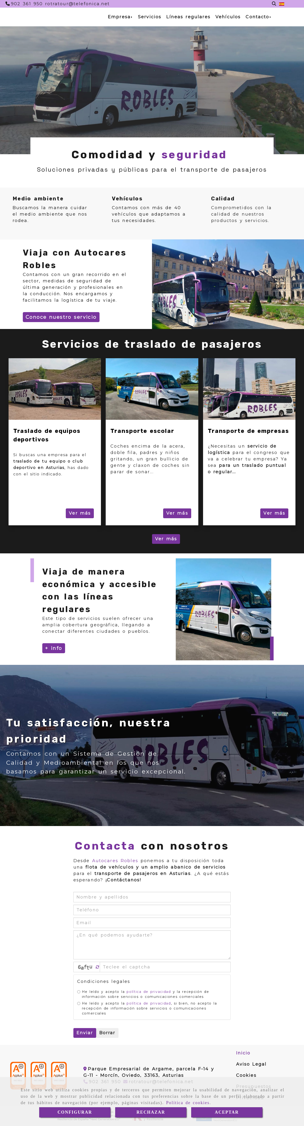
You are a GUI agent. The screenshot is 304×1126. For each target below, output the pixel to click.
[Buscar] (274, 4)
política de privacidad (149, 992)
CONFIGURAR (74, 1112)
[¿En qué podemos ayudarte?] (152, 944)
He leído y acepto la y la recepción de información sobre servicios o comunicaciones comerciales (143, 994)
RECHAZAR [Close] (151, 1112)
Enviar (84, 1032)
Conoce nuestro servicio (61, 317)
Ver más (80, 513)
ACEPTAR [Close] (227, 1112)
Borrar (107, 1032)
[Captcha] (165, 967)
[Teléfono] (24, 3)
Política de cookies (187, 1102)
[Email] (152, 923)
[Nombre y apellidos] (152, 897)
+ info (53, 648)
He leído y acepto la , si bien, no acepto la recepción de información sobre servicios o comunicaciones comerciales (147, 1008)
